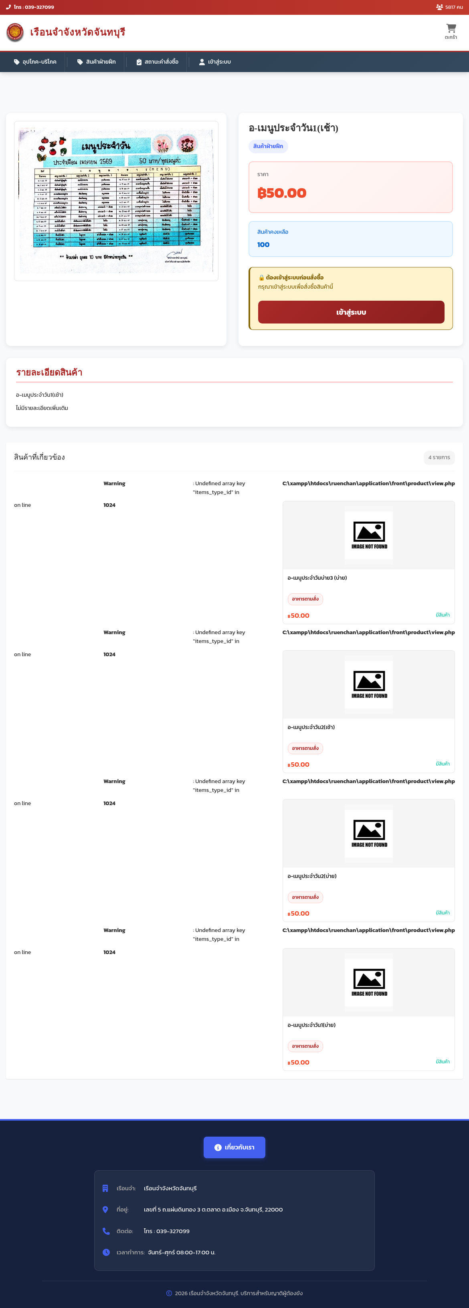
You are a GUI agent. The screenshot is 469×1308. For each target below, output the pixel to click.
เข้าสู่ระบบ (215, 62)
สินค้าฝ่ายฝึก (96, 62)
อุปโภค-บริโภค (35, 62)
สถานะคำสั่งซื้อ (157, 62)
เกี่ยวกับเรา (234, 1147)
